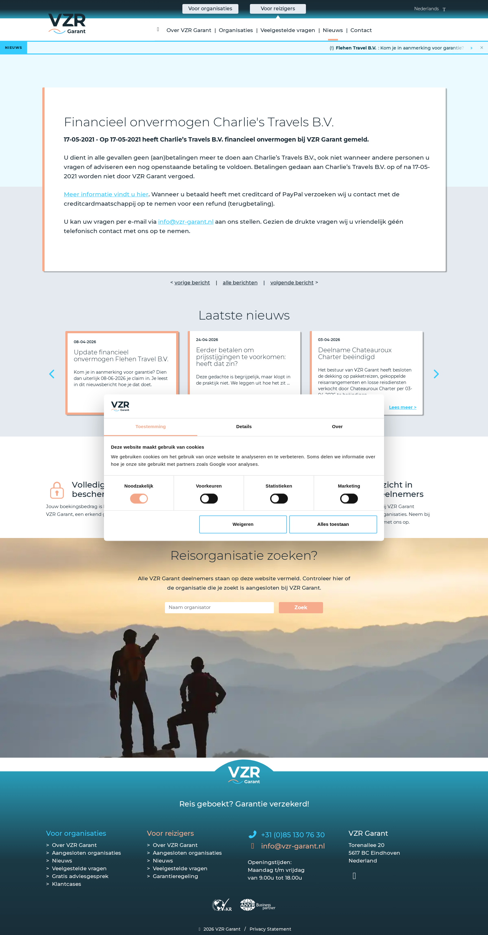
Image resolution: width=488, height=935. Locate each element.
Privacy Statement (270, 929)
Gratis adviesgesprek (80, 876)
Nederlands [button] (430, 9)
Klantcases (66, 884)
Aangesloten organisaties (86, 853)
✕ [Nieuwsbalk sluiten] (482, 47)
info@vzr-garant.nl (186, 221)
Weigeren (242, 524)
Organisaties (236, 30)
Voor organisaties (76, 833)
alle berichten (240, 283)
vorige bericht (192, 283)
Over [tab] (337, 426)
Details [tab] (244, 426)
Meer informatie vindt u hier (106, 194)
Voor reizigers (170, 833)
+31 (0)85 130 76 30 (293, 835)
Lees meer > (402, 407)
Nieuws (333, 30)
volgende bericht (292, 283)
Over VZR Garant (189, 30)
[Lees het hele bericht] (244, 48)
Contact (361, 30)
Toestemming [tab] (150, 426)
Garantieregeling (175, 876)
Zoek (300, 607)
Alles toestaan (333, 524)
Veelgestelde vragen (287, 30)
